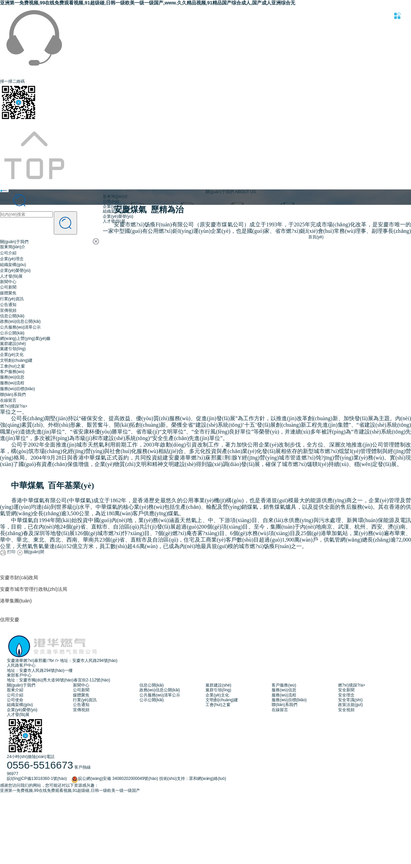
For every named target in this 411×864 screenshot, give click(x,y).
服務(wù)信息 (12, 377)
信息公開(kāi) (12, 316)
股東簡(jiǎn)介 (12, 246)
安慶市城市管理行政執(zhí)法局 (33, 589)
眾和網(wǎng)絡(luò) (207, 778)
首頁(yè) (316, 237)
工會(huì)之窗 (12, 366)
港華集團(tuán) (16, 600)
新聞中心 (8, 281)
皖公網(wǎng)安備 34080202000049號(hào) (113, 778)
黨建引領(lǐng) (13, 348)
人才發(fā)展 (11, 276)
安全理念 (346, 695)
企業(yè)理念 (12, 258)
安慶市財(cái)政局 (19, 577)
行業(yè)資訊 (12, 298)
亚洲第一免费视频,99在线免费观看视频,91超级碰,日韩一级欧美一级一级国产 (70, 790)
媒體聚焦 (8, 293)
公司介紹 (8, 253)
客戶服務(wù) (12, 371)
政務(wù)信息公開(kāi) (20, 321)
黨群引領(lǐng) (218, 690)
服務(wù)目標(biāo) (17, 388)
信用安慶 (9, 619)
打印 (7, 551)
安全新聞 (346, 690)
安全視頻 (346, 709)
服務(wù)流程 (12, 383)
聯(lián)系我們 (13, 394)
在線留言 (8, 400)
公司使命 (15, 699)
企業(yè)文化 (12, 354)
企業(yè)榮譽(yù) (15, 270)
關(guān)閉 (30, 551)
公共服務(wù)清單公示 (20, 327)
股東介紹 (15, 690)
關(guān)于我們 (14, 241)
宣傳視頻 (8, 310)
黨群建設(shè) (13, 343)
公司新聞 (8, 287)
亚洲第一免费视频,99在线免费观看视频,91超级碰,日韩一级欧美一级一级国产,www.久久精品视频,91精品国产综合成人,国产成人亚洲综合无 (147, 2)
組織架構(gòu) (13, 264)
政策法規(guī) (350, 704)
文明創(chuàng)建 (16, 360)
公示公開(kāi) (12, 333)
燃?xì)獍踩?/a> (13, 406)
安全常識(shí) (350, 699)
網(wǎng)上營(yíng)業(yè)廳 (25, 338)
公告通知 (8, 304)
